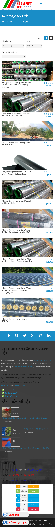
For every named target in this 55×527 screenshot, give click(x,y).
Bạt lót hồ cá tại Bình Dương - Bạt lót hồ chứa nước (16, 144)
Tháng (24, 500)
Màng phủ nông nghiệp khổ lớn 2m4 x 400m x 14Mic (16, 202)
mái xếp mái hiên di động (22, 367)
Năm (23, 505)
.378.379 (7, 385)
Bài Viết (41, 524)
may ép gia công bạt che (41, 360)
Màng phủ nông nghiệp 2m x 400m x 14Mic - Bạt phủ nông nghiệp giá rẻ (16, 231)
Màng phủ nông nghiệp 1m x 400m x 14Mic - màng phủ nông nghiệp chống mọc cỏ (16, 290)
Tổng (24, 509)
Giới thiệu (32, 524)
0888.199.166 (18, 385)
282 (33, 491)
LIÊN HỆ (24, 470)
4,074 (33, 496)
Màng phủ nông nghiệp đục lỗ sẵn (36, 430)
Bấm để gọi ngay (18, 522)
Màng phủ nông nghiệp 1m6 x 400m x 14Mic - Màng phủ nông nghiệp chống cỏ (16, 85)
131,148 (33, 509)
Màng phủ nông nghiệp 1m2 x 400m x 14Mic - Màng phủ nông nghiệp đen (17, 260)
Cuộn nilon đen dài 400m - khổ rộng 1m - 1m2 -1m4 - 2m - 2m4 (16, 114)
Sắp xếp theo (6, 41)
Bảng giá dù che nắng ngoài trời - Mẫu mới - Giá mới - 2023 (25, 420)
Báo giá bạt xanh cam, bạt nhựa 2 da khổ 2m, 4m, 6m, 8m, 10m (26, 450)
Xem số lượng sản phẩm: (10, 52)
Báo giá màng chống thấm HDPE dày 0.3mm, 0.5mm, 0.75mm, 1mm (16, 173)
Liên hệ (50, 524)
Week (24, 496)
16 (33, 486)
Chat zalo (14, 514)
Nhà (3, 22)
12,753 (33, 500)
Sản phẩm (9, 22)
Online (24, 486)
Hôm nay (24, 491)
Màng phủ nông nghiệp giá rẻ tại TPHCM (15, 320)
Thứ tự (28, 41)
